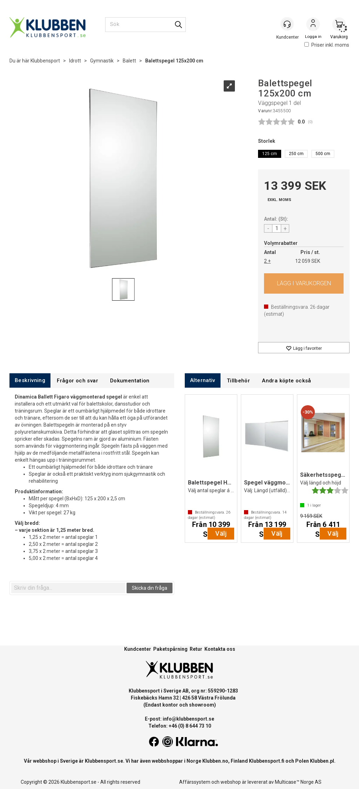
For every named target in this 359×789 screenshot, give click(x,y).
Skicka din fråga (149, 588)
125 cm (269, 153)
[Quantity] (276, 228)
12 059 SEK (307, 261)
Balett (129, 60)
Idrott (75, 60)
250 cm (296, 153)
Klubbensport (45, 60)
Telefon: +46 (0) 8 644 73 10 (179, 726)
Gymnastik (102, 60)
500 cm (323, 153)
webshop (231, 782)
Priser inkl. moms (326, 45)
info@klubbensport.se (188, 719)
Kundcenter (137, 649)
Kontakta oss (219, 649)
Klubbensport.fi (266, 761)
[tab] (29, 380)
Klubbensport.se (104, 761)
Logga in (313, 24)
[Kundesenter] (287, 24)
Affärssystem (194, 782)
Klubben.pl (322, 761)
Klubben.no (215, 761)
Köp (304, 283)
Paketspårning (170, 649)
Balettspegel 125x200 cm (174, 60)
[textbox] (68, 588)
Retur (196, 649)
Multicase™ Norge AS (298, 782)
